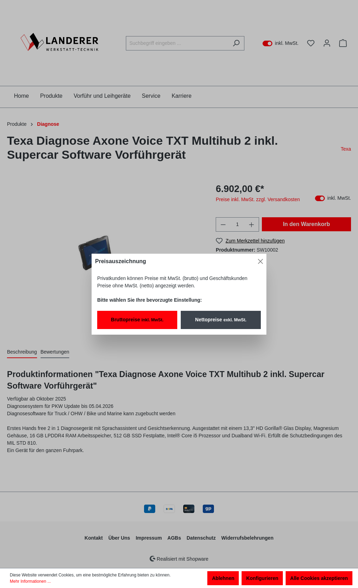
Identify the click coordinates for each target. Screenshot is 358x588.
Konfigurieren (262, 578)
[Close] (260, 261)
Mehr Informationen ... (30, 581)
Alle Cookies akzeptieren (319, 578)
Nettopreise (220, 319)
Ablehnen (223, 578)
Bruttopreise (137, 319)
